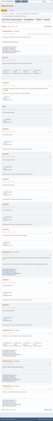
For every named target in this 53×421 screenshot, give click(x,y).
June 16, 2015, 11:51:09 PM (8, 254)
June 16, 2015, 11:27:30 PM (9, 231)
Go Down (4, 26)
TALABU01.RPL (7, 217)
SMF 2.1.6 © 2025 (4, 419)
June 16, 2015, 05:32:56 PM (9, 181)
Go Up (3, 409)
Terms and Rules (44, 419)
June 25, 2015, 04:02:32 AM (8, 388)
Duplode (5, 57)
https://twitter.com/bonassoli (8, 48)
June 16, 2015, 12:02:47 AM (9, 109)
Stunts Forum (7, 6)
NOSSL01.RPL (7, 343)
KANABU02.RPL (7, 317)
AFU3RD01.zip (7, 119)
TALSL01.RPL (27, 343)
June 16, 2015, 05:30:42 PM (9, 131)
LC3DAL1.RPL (37, 70)
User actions (47, 26)
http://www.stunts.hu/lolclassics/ (10, 41)
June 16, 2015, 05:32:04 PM (9, 156)
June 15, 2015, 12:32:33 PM (9, 85)
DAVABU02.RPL (7, 292)
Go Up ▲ (50, 419)
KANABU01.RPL (7, 167)
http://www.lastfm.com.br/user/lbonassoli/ (11, 51)
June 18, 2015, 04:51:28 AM (9, 332)
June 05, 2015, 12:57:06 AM (8, 33)
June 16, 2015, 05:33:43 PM (9, 206)
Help (39, 419)
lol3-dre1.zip (6, 97)
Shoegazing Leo (34, 13)
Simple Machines (12, 419)
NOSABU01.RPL (7, 192)
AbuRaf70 (5, 129)
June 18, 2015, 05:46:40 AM (8, 363)
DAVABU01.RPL (7, 141)
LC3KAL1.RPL (17, 70)
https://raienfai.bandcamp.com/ (9, 52)
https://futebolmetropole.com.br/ (9, 47)
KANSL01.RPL (17, 343)
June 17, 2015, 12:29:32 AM (9, 307)
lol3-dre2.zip (6, 242)
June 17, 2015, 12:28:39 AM (9, 282)
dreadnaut (5, 82)
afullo (4, 106)
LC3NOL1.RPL (7, 70)
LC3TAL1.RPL (27, 70)
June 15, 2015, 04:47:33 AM (9, 60)
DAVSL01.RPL (37, 343)
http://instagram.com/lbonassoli (9, 49)
